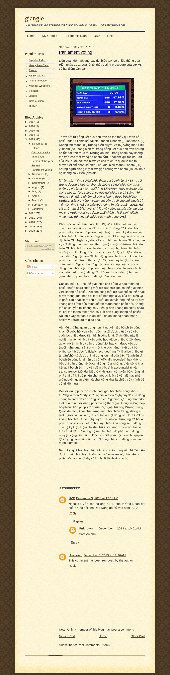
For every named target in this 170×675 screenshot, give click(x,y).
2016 (32, 126)
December (38, 143)
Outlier (33, 105)
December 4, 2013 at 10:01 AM (120, 528)
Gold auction (36, 100)
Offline (35, 148)
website (131, 188)
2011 (32, 217)
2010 (32, 222)
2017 (32, 121)
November (38, 174)
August (36, 187)
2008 (32, 230)
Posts (32, 266)
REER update (37, 75)
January (37, 208)
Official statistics (40, 152)
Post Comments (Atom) (94, 645)
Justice (33, 95)
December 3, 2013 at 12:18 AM (97, 498)
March (36, 200)
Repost (33, 70)
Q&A (97, 35)
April (35, 195)
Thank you (37, 156)
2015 (32, 130)
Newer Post (67, 636)
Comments (35, 273)
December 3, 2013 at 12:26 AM (105, 555)
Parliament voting (41, 169)
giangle (34, 18)
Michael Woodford (39, 85)
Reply (72, 513)
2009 (32, 226)
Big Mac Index (37, 60)
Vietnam (33, 90)
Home (31, 35)
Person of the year (42, 161)
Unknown (86, 528)
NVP (72, 498)
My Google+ (50, 35)
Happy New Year (39, 65)
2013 (32, 139)
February (37, 204)
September (39, 182)
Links (110, 35)
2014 (32, 134)
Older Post (138, 636)
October (37, 178)
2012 (32, 213)
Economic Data (76, 35)
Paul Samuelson (38, 80)
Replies (78, 521)
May (35, 191)
